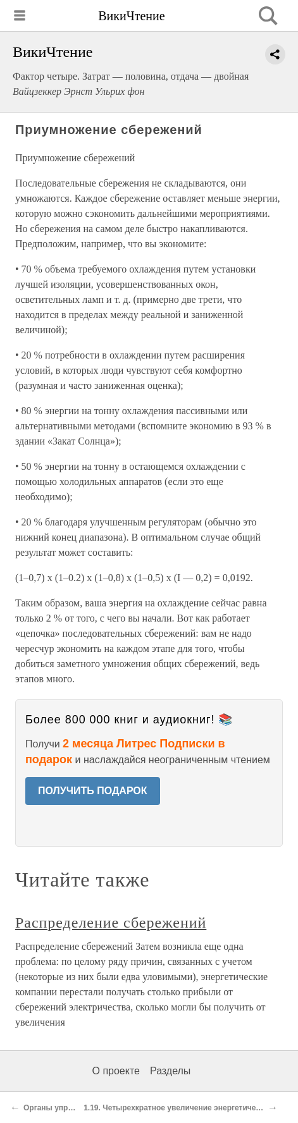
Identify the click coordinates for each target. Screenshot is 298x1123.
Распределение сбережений (110, 922)
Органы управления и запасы (79, 1107)
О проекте (116, 1070)
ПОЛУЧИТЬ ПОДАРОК (92, 790)
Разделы (170, 1070)
